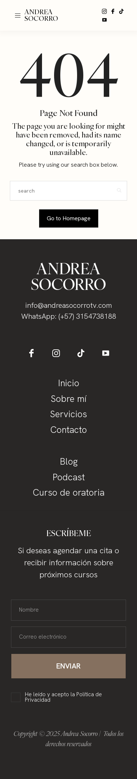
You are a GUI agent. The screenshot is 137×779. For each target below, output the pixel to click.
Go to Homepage (69, 218)
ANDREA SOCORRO (41, 15)
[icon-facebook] (113, 11)
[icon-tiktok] (121, 11)
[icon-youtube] (104, 20)
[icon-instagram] (104, 11)
